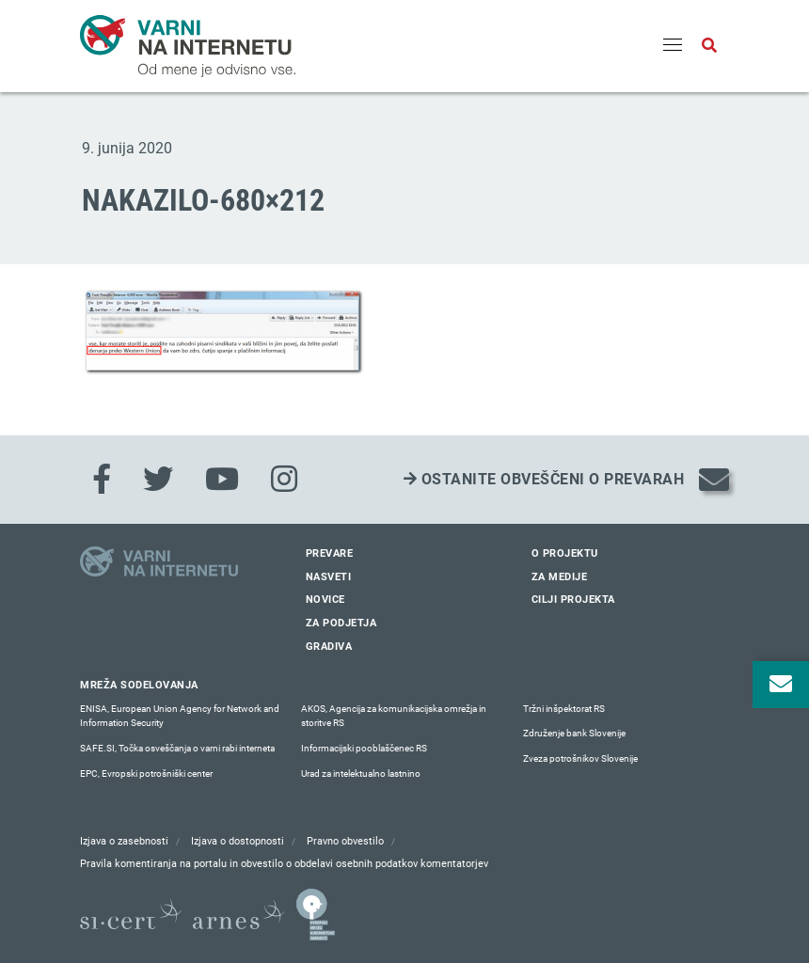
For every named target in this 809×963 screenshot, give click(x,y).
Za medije (559, 577)
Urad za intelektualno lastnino (360, 773)
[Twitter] (158, 479)
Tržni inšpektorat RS (564, 709)
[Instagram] (284, 479)
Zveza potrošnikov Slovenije (580, 758)
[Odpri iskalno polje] (709, 46)
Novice (325, 599)
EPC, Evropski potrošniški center (146, 773)
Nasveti (329, 577)
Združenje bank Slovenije (574, 733)
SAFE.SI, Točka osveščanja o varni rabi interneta (177, 748)
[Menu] (672, 46)
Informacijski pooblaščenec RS (364, 748)
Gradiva (329, 646)
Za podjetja (341, 623)
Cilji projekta (573, 599)
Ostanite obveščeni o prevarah (544, 479)
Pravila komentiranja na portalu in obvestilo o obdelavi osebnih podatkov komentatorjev (284, 864)
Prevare (330, 553)
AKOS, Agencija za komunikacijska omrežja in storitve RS (393, 716)
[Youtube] (222, 479)
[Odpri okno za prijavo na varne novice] (781, 684)
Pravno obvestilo (345, 841)
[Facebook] (101, 479)
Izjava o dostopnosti (237, 841)
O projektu (564, 553)
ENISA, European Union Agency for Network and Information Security (179, 716)
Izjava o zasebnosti (124, 841)
